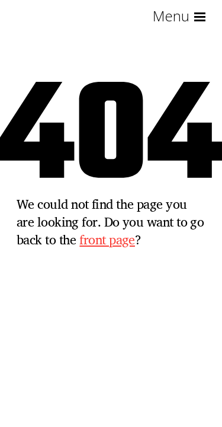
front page (107, 239)
